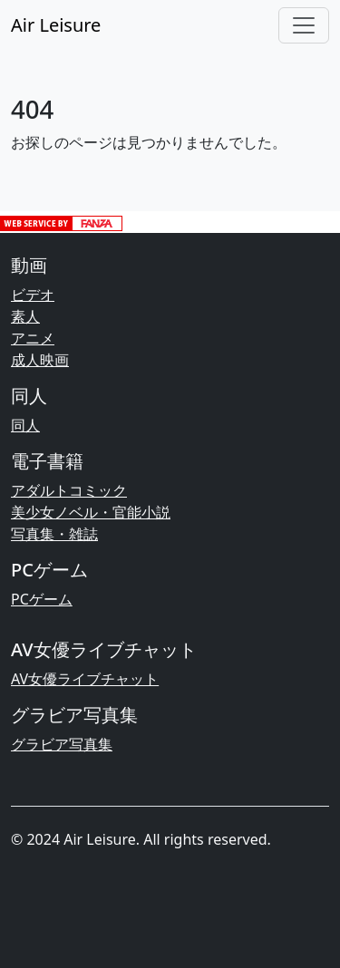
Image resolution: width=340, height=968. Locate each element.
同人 (25, 425)
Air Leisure (56, 25)
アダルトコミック (69, 490)
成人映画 (40, 360)
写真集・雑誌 (54, 534)
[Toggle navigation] (303, 25)
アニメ (32, 338)
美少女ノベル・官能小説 (90, 512)
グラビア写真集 (61, 744)
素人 (25, 316)
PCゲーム (42, 599)
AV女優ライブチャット (85, 679)
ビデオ (32, 295)
